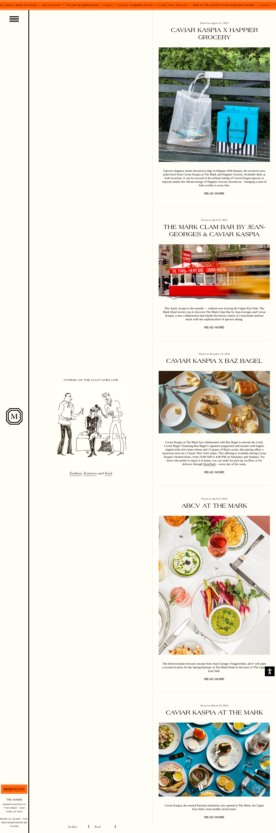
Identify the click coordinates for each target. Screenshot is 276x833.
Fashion (76, 473)
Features (90, 473)
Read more (214, 193)
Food (108, 473)
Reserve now (14, 789)
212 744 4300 (14, 819)
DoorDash (209, 464)
